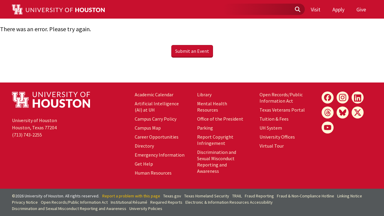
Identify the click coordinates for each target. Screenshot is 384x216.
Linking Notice (349, 196)
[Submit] (297, 9)
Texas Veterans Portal (282, 110)
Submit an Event (192, 51)
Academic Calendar (154, 95)
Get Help (144, 164)
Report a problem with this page (131, 196)
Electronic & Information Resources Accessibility (229, 202)
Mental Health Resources (212, 106)
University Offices (277, 137)
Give (361, 9)
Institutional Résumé (129, 202)
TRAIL (237, 196)
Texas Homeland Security (206, 196)
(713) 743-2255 (27, 135)
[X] (358, 112)
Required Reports (166, 202)
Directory (144, 146)
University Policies (145, 208)
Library (204, 95)
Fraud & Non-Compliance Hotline (305, 196)
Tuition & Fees (274, 119)
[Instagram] (343, 98)
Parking (205, 128)
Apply (338, 9)
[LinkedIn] (358, 98)
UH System (271, 128)
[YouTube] (328, 128)
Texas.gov (172, 196)
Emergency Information (159, 155)
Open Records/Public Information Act (281, 98)
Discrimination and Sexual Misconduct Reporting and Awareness (216, 161)
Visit (315, 9)
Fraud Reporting (259, 196)
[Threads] (328, 112)
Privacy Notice (25, 202)
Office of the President (220, 119)
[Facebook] (328, 98)
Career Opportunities (156, 137)
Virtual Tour (272, 146)
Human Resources (153, 173)
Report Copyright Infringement (215, 140)
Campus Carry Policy (155, 119)
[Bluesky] (343, 112)
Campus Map (148, 128)
